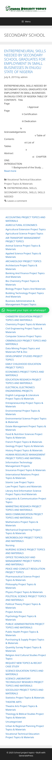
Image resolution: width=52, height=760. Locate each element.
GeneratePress (26, 755)
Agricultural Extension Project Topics (26, 229)
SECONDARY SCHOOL (16, 192)
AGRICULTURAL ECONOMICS (21, 225)
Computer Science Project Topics (23, 336)
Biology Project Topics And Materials (25, 288)
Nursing (10, 545)
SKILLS (32, 192)
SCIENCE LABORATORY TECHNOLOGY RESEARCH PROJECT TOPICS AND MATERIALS (24, 682)
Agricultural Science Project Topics (24, 233)
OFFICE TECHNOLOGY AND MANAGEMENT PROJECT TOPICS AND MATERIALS (23, 561)
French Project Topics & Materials (24, 441)
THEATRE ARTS (13, 701)
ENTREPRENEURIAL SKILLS (21, 188)
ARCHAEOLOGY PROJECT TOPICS (23, 261)
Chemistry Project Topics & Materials (26, 324)
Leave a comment (17, 200)
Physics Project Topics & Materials (24, 592)
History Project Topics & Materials (24, 450)
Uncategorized (14, 721)
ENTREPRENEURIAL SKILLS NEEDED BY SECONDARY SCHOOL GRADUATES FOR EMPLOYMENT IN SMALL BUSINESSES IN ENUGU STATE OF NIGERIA (25, 61)
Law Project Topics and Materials (23, 486)
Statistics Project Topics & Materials (25, 697)
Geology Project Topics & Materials (25, 446)
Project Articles (14, 611)
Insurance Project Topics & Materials (26, 470)
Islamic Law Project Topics (20, 482)
